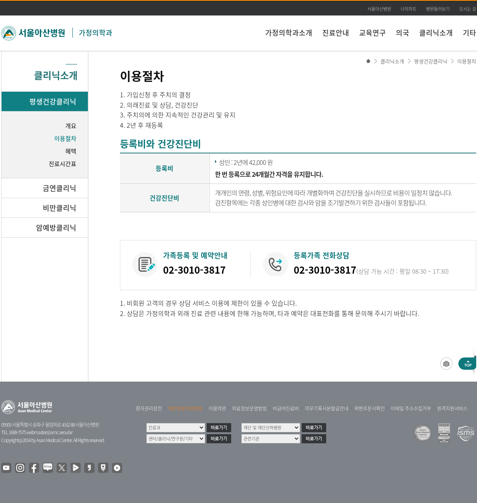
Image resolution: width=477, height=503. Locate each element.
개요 (70, 125)
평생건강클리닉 (430, 61)
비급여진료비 (286, 408)
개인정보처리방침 (185, 408)
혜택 (70, 151)
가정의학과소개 (288, 32)
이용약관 (217, 408)
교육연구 (372, 32)
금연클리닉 (59, 188)
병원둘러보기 (438, 9)
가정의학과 (95, 32)
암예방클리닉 (56, 227)
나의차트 (408, 9)
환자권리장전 (149, 408)
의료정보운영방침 (249, 408)
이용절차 (466, 61)
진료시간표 (62, 163)
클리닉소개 (436, 32)
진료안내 (335, 32)
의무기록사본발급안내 (326, 408)
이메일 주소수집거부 (411, 408)
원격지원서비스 (452, 408)
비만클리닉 (59, 207)
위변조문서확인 (369, 408)
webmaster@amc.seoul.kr (49, 432)
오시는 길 (467, 9)
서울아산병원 (379, 9)
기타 (469, 32)
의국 (402, 32)
